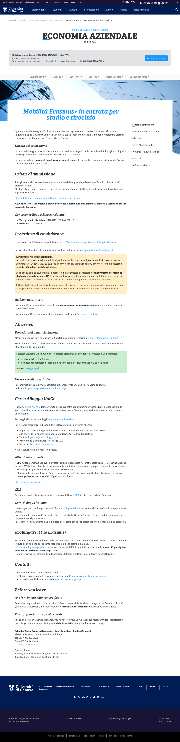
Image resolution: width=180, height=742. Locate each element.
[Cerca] (177, 9)
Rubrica (57, 2)
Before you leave (141, 165)
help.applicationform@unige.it (98, 250)
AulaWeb (19, 2)
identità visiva (74, 736)
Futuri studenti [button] (36, 76)
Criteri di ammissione (143, 124)
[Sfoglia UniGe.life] (129, 2)
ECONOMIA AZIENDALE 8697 (49, 20)
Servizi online (8, 2)
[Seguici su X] (145, 2)
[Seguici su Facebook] (155, 2)
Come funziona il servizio (61, 419)
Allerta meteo (76, 2)
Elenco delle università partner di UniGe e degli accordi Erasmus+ (48, 198)
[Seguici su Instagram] (152, 2)
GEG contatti (21, 482)
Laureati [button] (93, 76)
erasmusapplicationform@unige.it (89, 576)
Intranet (49, 2)
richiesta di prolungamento (32, 547)
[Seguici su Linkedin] (141, 2)
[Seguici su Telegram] (162, 2)
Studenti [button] (56, 76)
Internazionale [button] (113, 76)
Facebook (35, 444)
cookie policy (89, 736)
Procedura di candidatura (145, 131)
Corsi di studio (27, 20)
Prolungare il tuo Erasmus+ (146, 151)
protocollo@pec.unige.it (120, 718)
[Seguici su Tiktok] (159, 2)
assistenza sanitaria (88, 314)
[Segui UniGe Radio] (166, 2)
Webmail (40, 2)
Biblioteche (29, 2)
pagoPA (152, 686)
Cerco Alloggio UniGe (143, 145)
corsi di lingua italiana (68, 508)
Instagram (48, 444)
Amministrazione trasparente (44, 687)
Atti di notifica (103, 686)
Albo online (85, 686)
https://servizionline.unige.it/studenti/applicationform (88, 242)
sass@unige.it (33, 368)
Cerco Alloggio (32, 406)
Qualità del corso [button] (138, 76)
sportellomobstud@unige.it (104, 338)
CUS (77, 495)
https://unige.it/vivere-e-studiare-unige (45, 388)
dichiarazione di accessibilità (120, 736)
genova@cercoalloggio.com (44, 437)
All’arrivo (137, 138)
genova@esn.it (37, 482)
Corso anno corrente (156, 58)
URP (140, 686)
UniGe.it (13, 20)
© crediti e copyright (56, 736)
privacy (101, 736)
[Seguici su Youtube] (148, 2)
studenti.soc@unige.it (26, 644)
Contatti (66, 2)
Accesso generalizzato (65, 686)
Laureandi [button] (75, 76)
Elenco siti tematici (123, 686)
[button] (38, 10)
